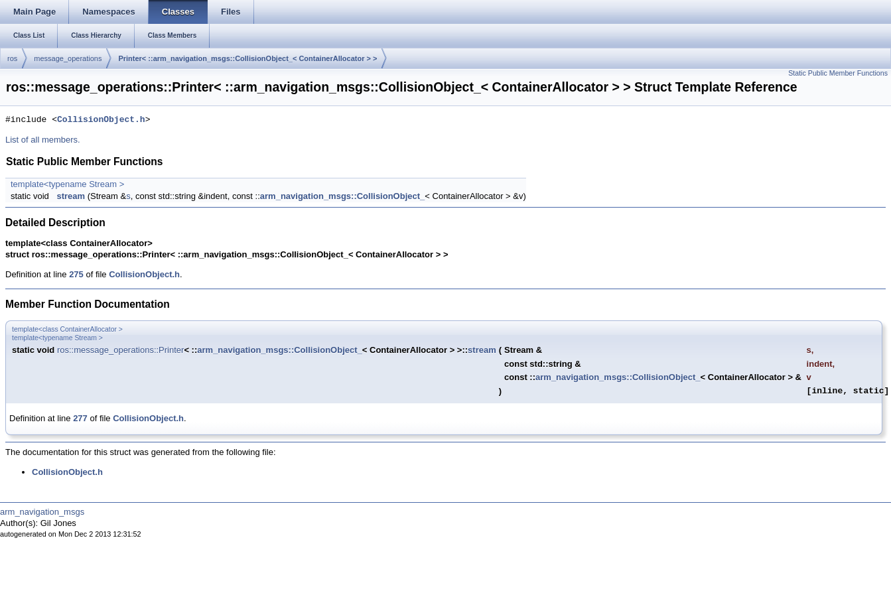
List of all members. (42, 140)
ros (12, 58)
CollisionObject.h (101, 120)
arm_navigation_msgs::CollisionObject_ (342, 196)
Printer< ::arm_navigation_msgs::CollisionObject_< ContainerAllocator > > (247, 58)
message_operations (68, 58)
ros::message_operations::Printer (120, 350)
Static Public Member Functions (838, 73)
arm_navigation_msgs (42, 512)
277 (80, 418)
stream (70, 196)
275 (76, 274)
